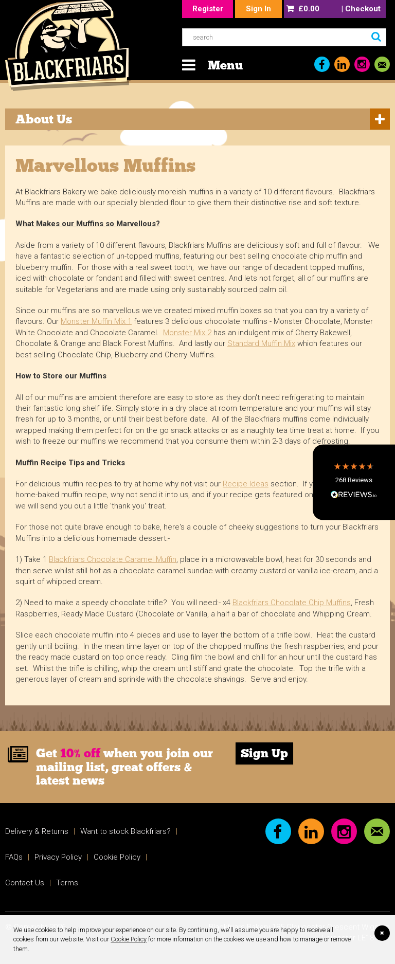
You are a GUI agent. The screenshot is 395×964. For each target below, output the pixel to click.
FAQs (14, 857)
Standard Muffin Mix (261, 343)
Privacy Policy (58, 857)
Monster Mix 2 (187, 332)
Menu (225, 65)
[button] (354, 482)
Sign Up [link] (264, 753)
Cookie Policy (129, 939)
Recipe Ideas (245, 483)
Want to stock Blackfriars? (125, 831)
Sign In (258, 8)
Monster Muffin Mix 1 (96, 321)
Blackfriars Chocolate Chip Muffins (291, 602)
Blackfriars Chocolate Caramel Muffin (112, 559)
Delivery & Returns (36, 831)
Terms (67, 882)
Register (207, 8)
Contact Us (24, 882)
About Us (43, 119)
